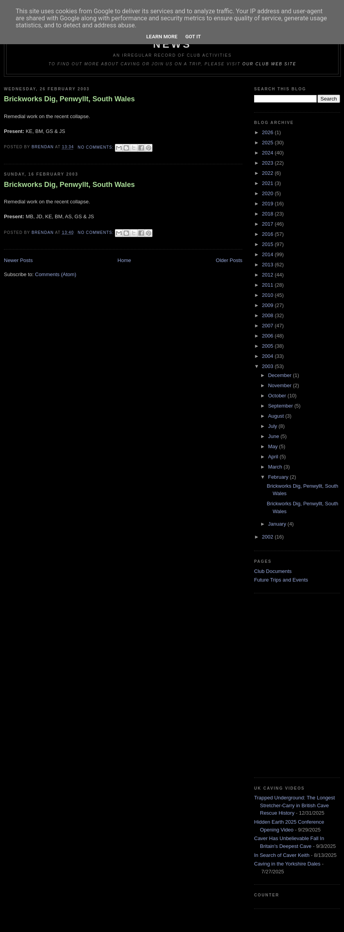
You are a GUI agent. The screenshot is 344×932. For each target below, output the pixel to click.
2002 (268, 537)
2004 (268, 356)
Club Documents (273, 571)
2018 (268, 214)
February (279, 477)
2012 (268, 275)
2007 (268, 326)
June (274, 436)
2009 (268, 305)
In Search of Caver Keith (282, 855)
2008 (268, 315)
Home (124, 260)
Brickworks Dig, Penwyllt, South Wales (69, 99)
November (280, 385)
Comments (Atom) (55, 274)
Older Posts (229, 260)
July (273, 426)
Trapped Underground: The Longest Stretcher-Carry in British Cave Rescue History (294, 805)
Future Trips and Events (281, 580)
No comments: (96, 147)
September (281, 406)
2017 (268, 224)
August (276, 416)
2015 (268, 244)
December (280, 375)
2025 (268, 142)
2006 (268, 336)
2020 (268, 193)
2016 (268, 234)
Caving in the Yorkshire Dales (287, 864)
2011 (268, 285)
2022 (268, 173)
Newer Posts (18, 260)
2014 (268, 254)
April (274, 457)
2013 (268, 265)
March (276, 467)
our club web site (269, 64)
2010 (268, 295)
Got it (193, 37)
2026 (268, 132)
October (278, 396)
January (278, 524)
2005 (268, 346)
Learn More (161, 37)
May (273, 446)
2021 (268, 183)
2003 (268, 366)
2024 (268, 153)
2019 (268, 204)
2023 (268, 163)
